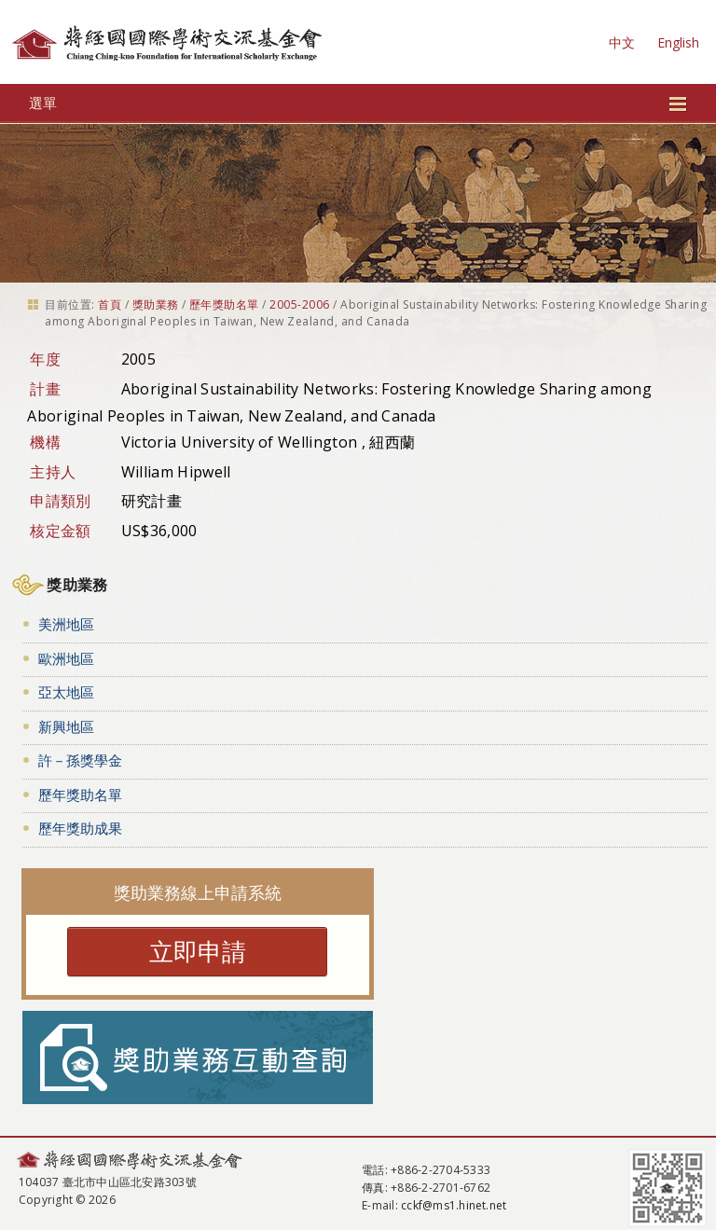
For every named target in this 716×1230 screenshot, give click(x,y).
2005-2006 (299, 304)
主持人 (53, 472)
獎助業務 (155, 304)
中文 (622, 42)
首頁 (109, 304)
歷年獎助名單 (224, 304)
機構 (45, 442)
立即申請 (197, 951)
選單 (358, 102)
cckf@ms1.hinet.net (453, 1205)
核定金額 (60, 530)
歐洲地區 (66, 658)
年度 (45, 359)
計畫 (45, 389)
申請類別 (60, 501)
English (678, 42)
